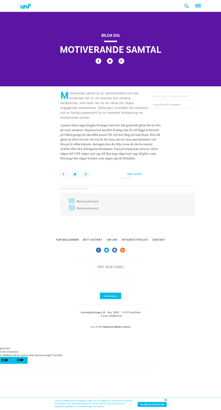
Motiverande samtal (89, 208)
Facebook (98, 250)
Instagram (114, 250)
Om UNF (112, 240)
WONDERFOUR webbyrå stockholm (116, 328)
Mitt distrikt (92, 240)
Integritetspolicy (135, 240)
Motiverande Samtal (89, 201)
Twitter (106, 250)
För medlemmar (67, 240)
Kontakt (158, 240)
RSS (122, 250)
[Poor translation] (20, 361)
